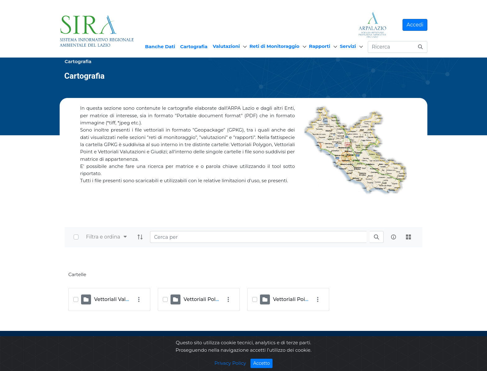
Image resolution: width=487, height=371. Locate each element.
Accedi (415, 25)
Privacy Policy (230, 363)
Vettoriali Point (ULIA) (300, 299)
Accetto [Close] (263, 363)
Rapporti (319, 46)
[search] (376, 237)
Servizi (348, 46)
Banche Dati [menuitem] (160, 46)
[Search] (258, 237)
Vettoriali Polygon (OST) (213, 299)
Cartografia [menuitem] (193, 46)
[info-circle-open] (393, 237)
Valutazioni (226, 46)
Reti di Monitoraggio (274, 46)
